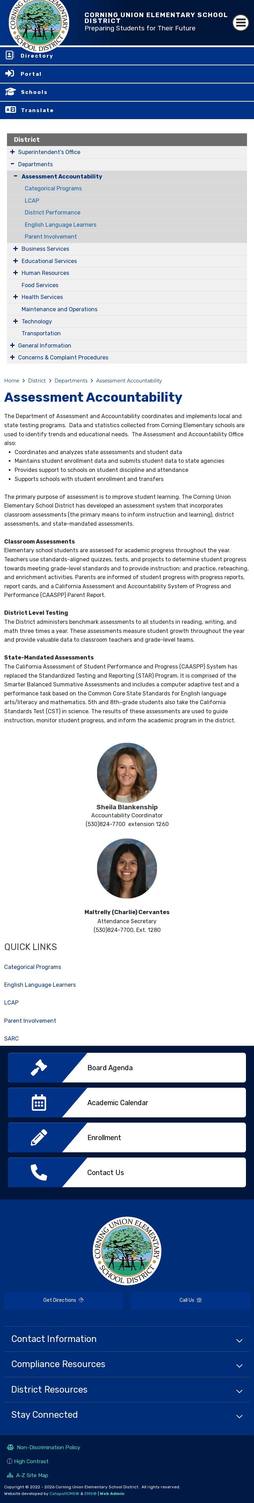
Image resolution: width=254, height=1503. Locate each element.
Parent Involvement (51, 236)
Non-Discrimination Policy (43, 1448)
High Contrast (31, 1461)
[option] (127, 1070)
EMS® (91, 1493)
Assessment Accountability (62, 176)
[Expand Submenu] (12, 151)
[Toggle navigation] (240, 22)
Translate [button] (37, 110)
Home (11, 381)
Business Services (45, 249)
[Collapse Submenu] (14, 175)
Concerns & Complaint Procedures (63, 357)
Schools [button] (34, 92)
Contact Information (54, 1339)
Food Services (40, 285)
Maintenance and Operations (59, 309)
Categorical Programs (53, 188)
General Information (44, 345)
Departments (35, 164)
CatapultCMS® (64, 1493)
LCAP (32, 200)
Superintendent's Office (49, 152)
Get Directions (44, 1303)
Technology (37, 321)
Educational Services (49, 261)
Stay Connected (44, 1414)
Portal (31, 74)
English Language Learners (60, 224)
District (27, 140)
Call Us (166, 1301)
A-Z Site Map (27, 1476)
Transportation (41, 333)
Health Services (42, 297)
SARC (11, 1038)
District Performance (52, 212)
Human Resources (45, 273)
